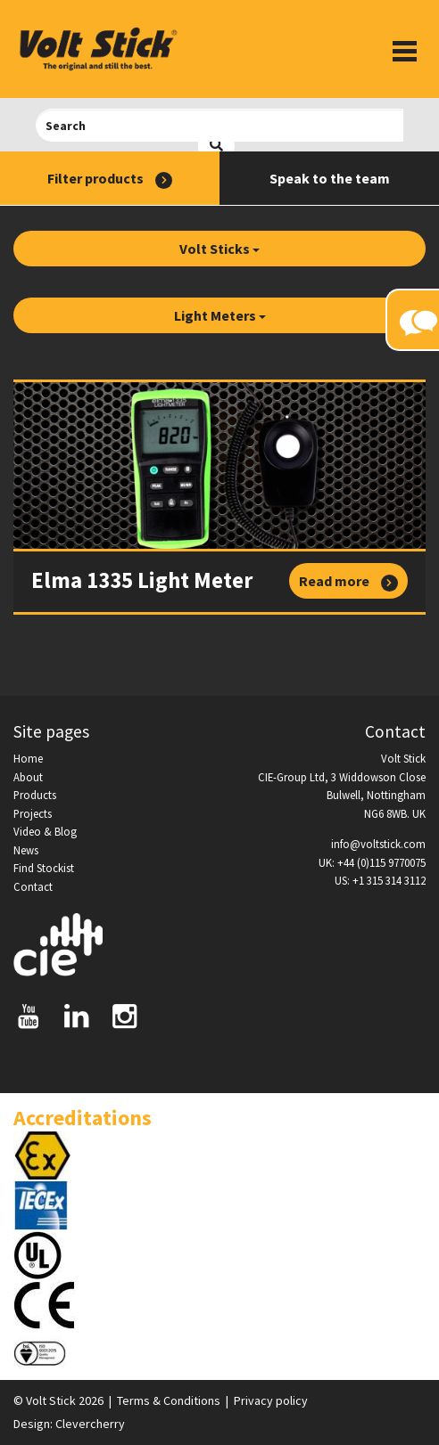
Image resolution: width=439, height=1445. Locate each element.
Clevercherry (90, 1424)
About (28, 777)
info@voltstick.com (378, 844)
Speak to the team (329, 178)
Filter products (109, 179)
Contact (33, 886)
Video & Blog (45, 831)
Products (34, 795)
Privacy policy (271, 1400)
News (25, 850)
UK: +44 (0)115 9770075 (372, 862)
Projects (32, 813)
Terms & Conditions (168, 1400)
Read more (348, 582)
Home (28, 758)
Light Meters (220, 315)
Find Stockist (43, 868)
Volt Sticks (219, 248)
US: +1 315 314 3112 (380, 880)
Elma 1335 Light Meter (142, 580)
